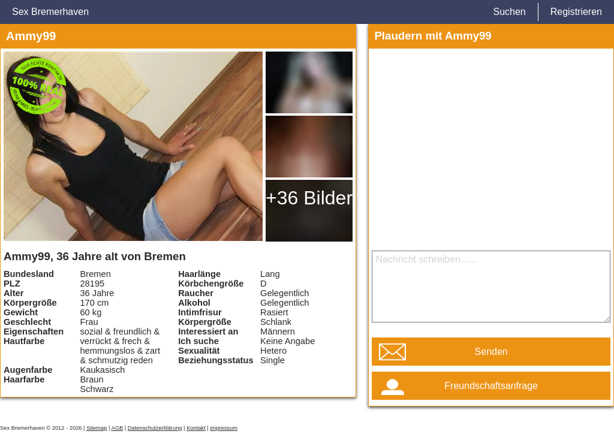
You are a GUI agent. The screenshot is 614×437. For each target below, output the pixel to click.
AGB (117, 428)
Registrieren (576, 12)
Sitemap (96, 428)
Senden (491, 351)
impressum (223, 428)
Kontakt (196, 428)
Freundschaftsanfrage (491, 386)
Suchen (509, 12)
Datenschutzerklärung (155, 428)
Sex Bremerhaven (50, 12)
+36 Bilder (309, 198)
